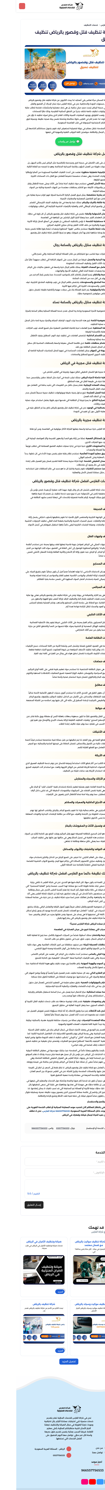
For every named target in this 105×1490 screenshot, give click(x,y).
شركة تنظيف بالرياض (52, 1303)
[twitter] (83, 1472)
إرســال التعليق (18, 1205)
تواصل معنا (82, 1443)
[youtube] (77, 1472)
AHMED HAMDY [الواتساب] (47, 1486)
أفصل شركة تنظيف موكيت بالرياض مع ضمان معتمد (85, 1245)
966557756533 (46, 1111)
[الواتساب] (99, 1484)
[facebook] (90, 1472)
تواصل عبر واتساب (52, 141)
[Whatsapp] (80, 1462)
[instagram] (71, 1472)
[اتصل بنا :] (99, 1475)
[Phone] (36, 1446)
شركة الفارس (32, 1111)
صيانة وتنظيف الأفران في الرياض (52, 1243)
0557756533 (46, 1128)
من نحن (83, 1439)
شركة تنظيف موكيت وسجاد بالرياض (19, 1243)
